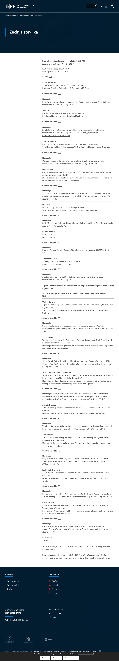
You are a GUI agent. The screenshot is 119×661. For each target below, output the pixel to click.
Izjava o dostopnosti (75, 651)
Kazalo (94, 651)
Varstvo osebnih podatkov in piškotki (54, 651)
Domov (7, 15)
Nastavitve (45, 658)
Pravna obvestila (35, 651)
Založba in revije (14, 15)
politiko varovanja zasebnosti (85, 654)
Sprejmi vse (56, 658)
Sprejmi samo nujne (71, 658)
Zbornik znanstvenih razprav (26, 15)
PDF (83, 61)
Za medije (86, 651)
